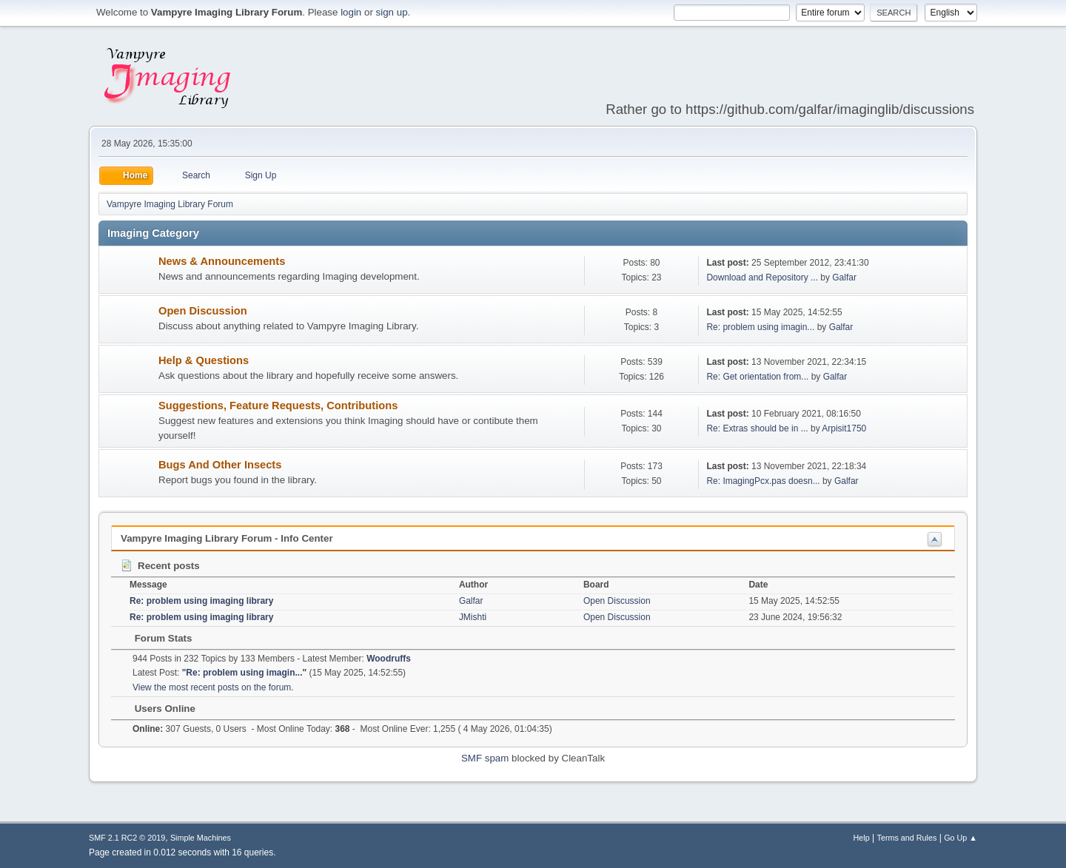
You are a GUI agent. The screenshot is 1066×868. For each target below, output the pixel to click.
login (351, 12)
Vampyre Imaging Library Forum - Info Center (227, 538)
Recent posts (160, 566)
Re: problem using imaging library (201, 601)
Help (862, 837)
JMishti (472, 617)
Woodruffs (388, 658)
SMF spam (485, 758)
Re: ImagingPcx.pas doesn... (762, 481)
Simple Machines (200, 837)
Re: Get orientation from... (757, 376)
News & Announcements (221, 261)
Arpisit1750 (844, 428)
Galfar (844, 277)
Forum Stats (156, 638)
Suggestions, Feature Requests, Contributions (278, 405)
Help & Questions (203, 360)
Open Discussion (202, 311)
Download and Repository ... (762, 277)
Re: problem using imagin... (760, 327)
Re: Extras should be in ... (757, 428)
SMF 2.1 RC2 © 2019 (127, 837)
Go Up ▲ (960, 837)
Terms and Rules (907, 837)
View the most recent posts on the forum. (213, 687)
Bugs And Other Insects (219, 465)
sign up (392, 12)
